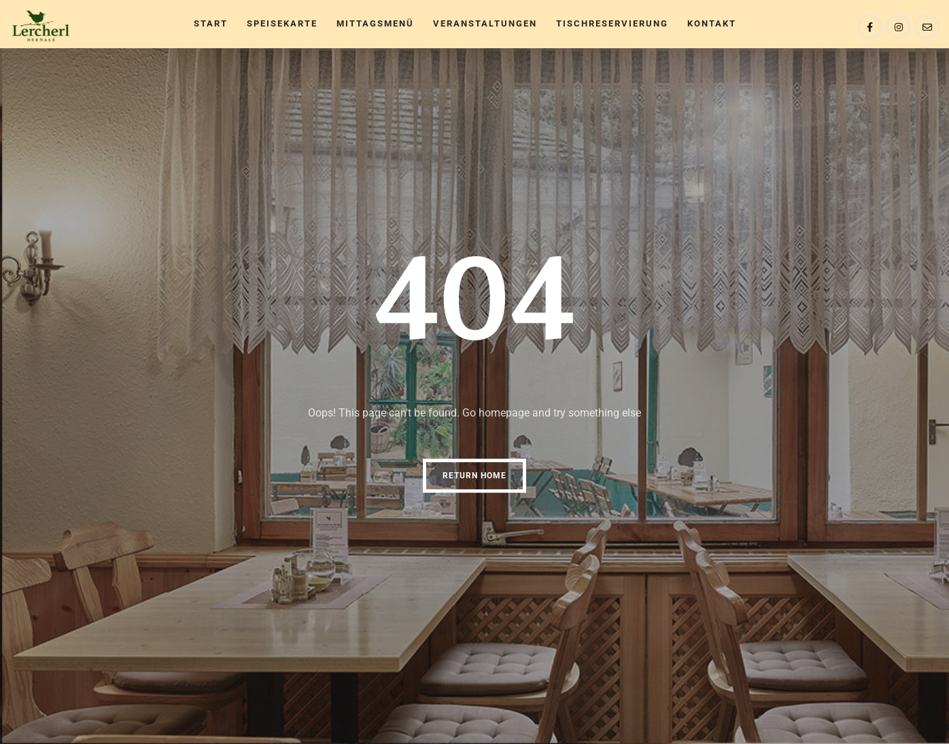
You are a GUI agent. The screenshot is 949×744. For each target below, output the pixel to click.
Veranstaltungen (485, 23)
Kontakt (711, 23)
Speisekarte (282, 23)
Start (211, 23)
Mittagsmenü (375, 23)
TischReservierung (612, 23)
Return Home (474, 475)
